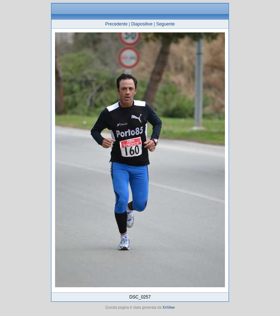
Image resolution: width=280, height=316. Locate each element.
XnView (169, 307)
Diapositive (142, 24)
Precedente (116, 24)
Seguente (165, 24)
